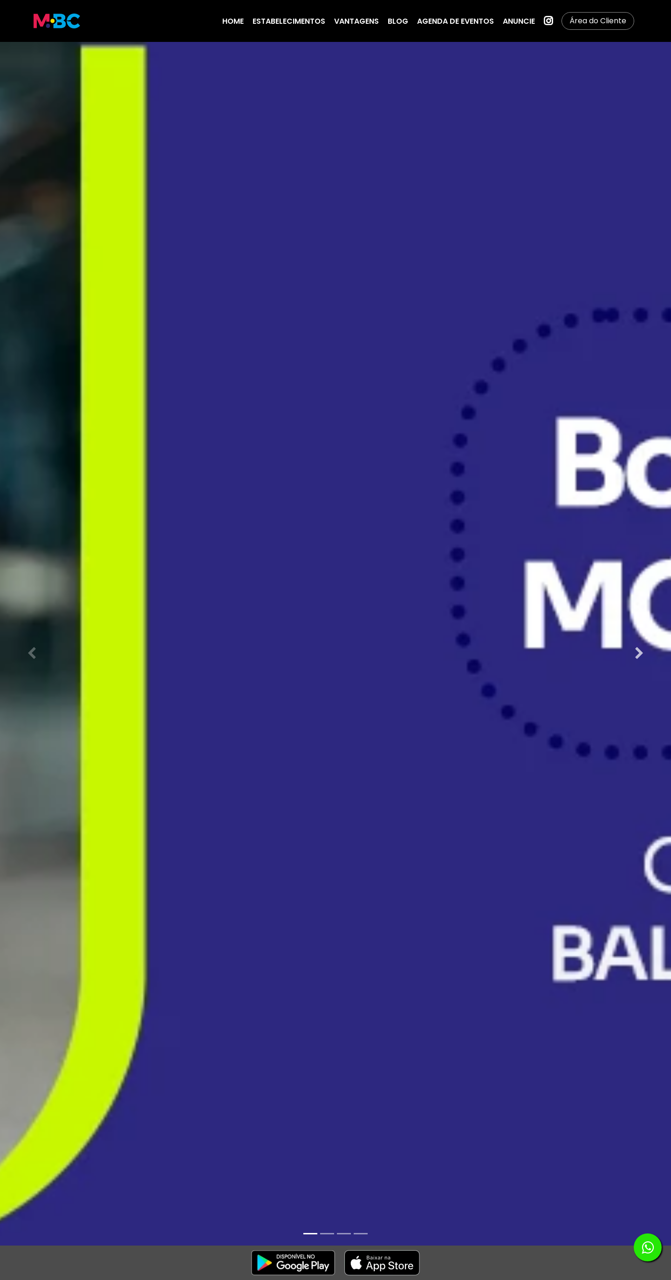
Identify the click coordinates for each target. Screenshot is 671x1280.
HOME (233, 21)
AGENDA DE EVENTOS (455, 21)
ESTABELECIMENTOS (289, 21)
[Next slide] (639, 653)
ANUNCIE (519, 21)
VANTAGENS (356, 21)
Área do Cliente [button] (597, 20)
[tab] (310, 1233)
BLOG (398, 21)
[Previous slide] (31, 653)
